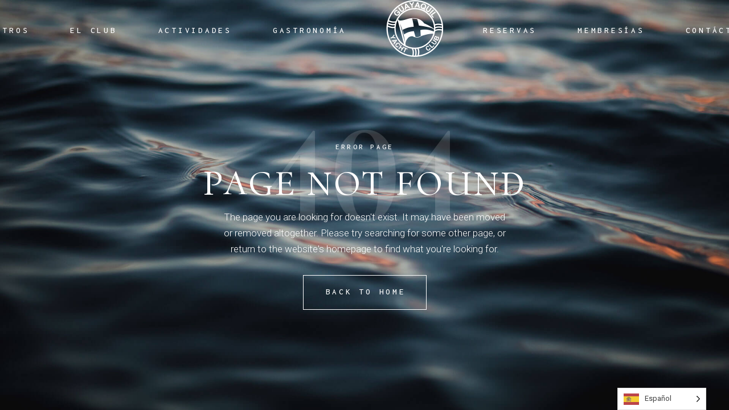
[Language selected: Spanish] (661, 399)
